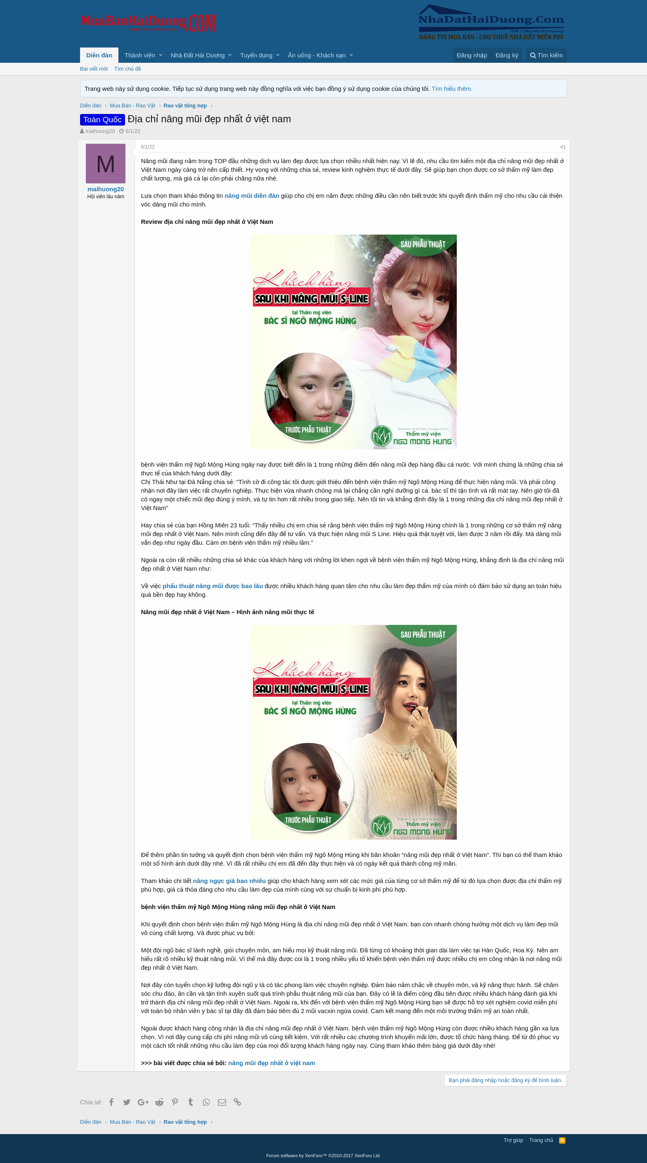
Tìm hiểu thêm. (452, 88)
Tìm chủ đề (127, 69)
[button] (161, 55)
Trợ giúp (513, 1140)
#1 (559, 147)
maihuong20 (100, 131)
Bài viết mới (94, 69)
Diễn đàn (99, 55)
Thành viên (140, 55)
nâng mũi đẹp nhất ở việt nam (275, 1062)
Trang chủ (541, 1140)
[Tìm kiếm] (546, 55)
